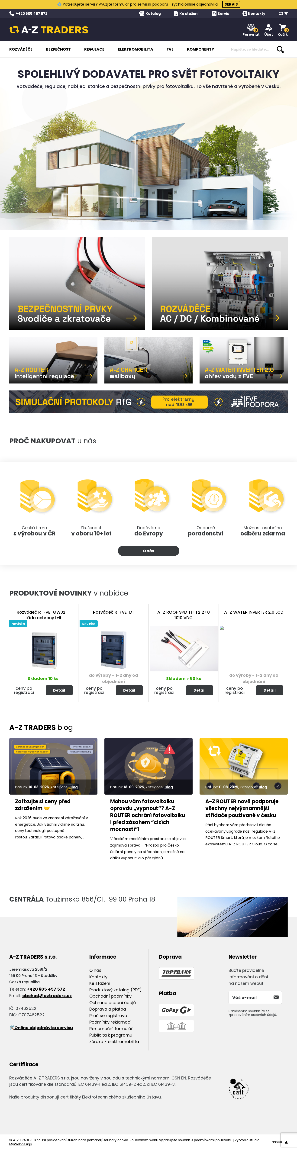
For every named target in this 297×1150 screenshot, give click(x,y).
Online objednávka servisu (43, 1028)
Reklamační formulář (111, 1028)
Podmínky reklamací (110, 1022)
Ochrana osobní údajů (112, 1002)
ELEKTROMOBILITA (135, 49)
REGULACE (94, 49)
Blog (73, 787)
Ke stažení (99, 983)
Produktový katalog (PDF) (115, 990)
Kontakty (98, 977)
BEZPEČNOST (58, 49)
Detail (59, 690)
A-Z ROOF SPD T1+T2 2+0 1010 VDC (183, 614)
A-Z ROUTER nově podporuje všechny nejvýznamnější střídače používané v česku (241, 808)
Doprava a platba (107, 1009)
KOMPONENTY (200, 49)
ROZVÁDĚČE (20, 49)
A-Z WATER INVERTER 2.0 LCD (254, 612)
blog (41, 727)
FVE (170, 49)
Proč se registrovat (109, 1015)
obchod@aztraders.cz (47, 996)
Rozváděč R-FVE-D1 (113, 612)
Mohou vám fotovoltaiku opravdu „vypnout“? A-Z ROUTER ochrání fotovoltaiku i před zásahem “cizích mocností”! (147, 815)
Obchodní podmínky (110, 996)
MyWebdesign (20, 1144)
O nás (148, 551)
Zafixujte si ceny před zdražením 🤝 (43, 805)
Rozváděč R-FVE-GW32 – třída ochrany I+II (43, 614)
